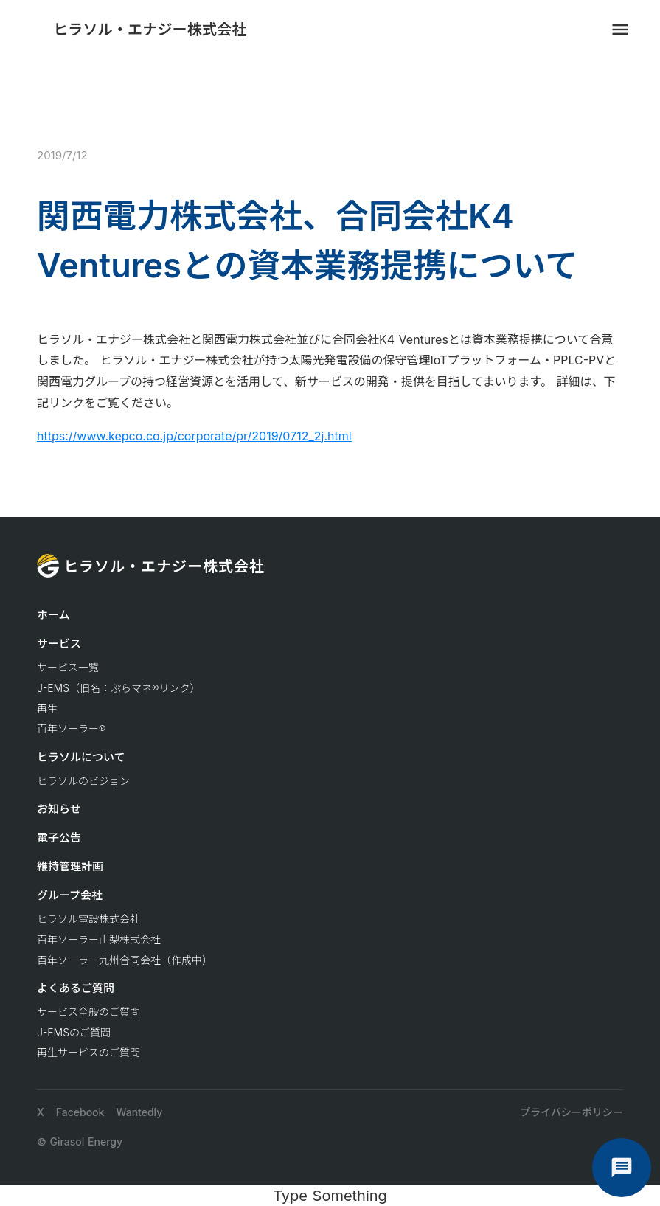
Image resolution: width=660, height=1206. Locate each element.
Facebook (80, 1112)
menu (620, 29)
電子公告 (59, 838)
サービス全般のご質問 (88, 1011)
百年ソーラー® (71, 728)
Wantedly (139, 1112)
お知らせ (59, 809)
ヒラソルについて (81, 757)
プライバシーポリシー (571, 1112)
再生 (47, 708)
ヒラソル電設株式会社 (88, 918)
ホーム (53, 615)
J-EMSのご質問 (74, 1032)
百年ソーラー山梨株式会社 (99, 939)
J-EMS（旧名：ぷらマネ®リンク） (118, 688)
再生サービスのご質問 (88, 1052)
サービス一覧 (68, 667)
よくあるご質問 (75, 988)
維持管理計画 (70, 866)
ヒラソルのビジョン (83, 780)
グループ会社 (70, 895)
